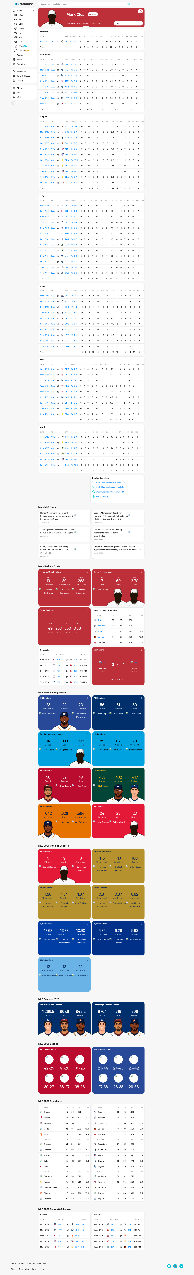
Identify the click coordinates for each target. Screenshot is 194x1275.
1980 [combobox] (128, 23)
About (17, 87)
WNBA (19, 28)
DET (65, 205)
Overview (70, 23)
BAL (65, 126)
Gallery (17, 80)
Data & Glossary (22, 76)
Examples (19, 71)
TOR (65, 182)
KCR (65, 75)
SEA (65, 160)
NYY (65, 92)
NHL (18, 19)
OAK (65, 244)
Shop (17, 96)
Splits (93, 23)
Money (21, 50)
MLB (18, 24)
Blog (16, 92)
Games (86, 23)
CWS (65, 64)
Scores (17, 55)
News (17, 59)
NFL (18, 37)
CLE (64, 211)
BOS (65, 103)
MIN (65, 148)
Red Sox (93, 14)
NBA (18, 15)
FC (17, 32)
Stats (79, 23)
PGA (20, 46)
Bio (99, 23)
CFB (18, 41)
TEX (65, 81)
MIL (64, 41)
